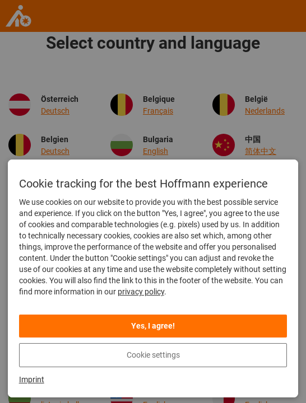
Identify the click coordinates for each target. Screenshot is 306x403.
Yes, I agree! (153, 325)
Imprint (31, 379)
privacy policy (141, 291)
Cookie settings (153, 354)
